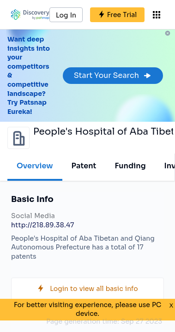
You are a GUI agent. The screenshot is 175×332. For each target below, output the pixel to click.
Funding (130, 166)
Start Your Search (113, 75)
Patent (84, 166)
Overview (35, 166)
